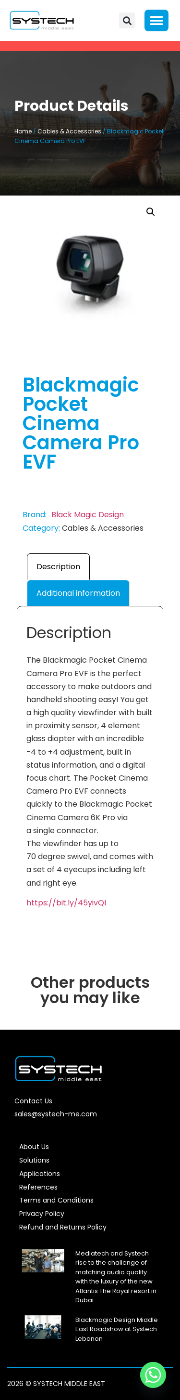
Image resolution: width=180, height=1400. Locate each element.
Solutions (34, 1160)
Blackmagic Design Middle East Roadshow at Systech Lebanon (116, 1329)
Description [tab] (58, 566)
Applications (39, 1173)
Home (23, 131)
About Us (34, 1146)
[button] (127, 20)
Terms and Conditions (56, 1200)
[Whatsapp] (153, 1375)
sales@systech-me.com (55, 1114)
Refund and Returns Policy (63, 1227)
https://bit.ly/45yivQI (66, 902)
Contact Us (33, 1101)
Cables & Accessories (69, 131)
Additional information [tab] (78, 593)
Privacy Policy (41, 1213)
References (38, 1187)
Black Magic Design (87, 514)
